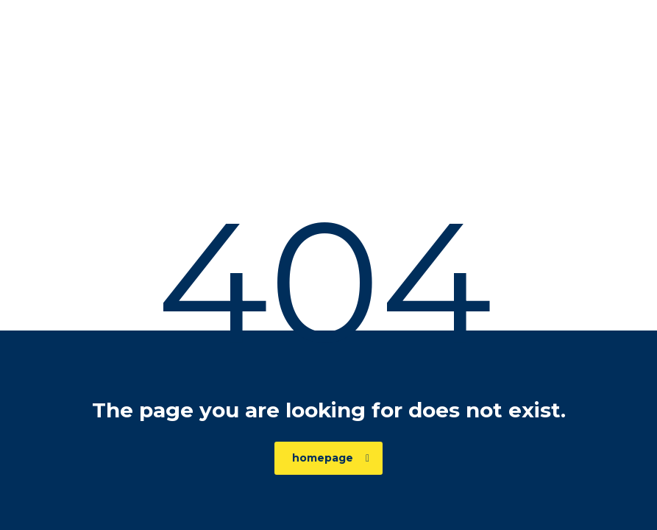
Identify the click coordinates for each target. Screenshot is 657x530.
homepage (330, 457)
